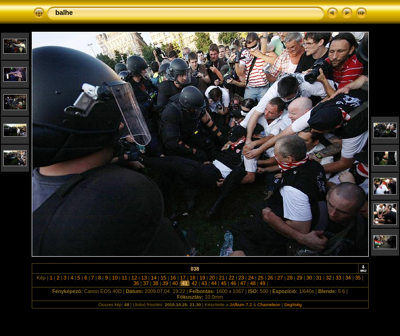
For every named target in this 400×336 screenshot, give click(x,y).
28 (290, 277)
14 (153, 277)
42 (194, 283)
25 (260, 277)
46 (233, 283)
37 (146, 283)
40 (175, 283)
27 (280, 277)
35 (358, 277)
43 (204, 283)
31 (319, 277)
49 (262, 283)
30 (309, 277)
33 (338, 277)
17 (183, 277)
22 (231, 277)
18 (193, 277)
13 (144, 277)
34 (348, 277)
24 (251, 277)
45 (223, 283)
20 (212, 277)
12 (134, 277)
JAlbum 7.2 (241, 304)
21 (222, 277)
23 (241, 277)
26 (270, 277)
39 (165, 283)
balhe (64, 12)
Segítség (293, 304)
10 (115, 277)
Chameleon (269, 304)
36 (136, 283)
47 (243, 283)
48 (253, 283)
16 (173, 277)
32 (328, 277)
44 (214, 283)
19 (202, 277)
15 (163, 277)
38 (155, 283)
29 (299, 277)
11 (124, 277)
